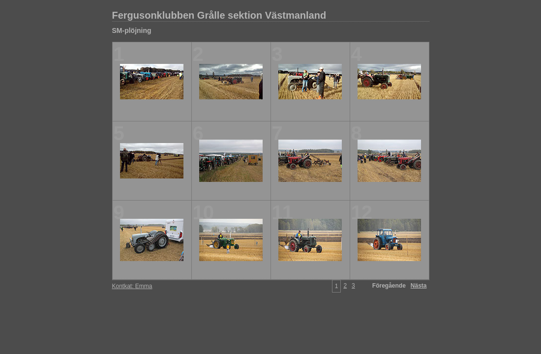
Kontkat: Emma (132, 286)
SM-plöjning (131, 30)
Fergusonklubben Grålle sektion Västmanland (219, 15)
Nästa (419, 285)
